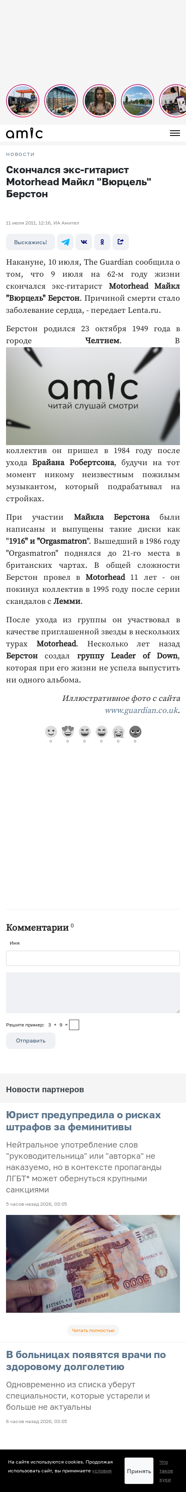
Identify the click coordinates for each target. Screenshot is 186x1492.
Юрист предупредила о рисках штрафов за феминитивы (83, 1120)
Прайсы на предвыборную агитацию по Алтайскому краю (74, 1421)
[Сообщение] (93, 992)
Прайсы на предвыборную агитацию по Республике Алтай (74, 1411)
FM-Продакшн (22, 1381)
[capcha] (74, 1025)
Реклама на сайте (27, 1401)
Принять (139, 1471)
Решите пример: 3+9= (37, 1025)
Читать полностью (93, 1330)
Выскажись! (30, 242)
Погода (14, 1431)
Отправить (30, 1040)
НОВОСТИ (20, 154)
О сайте (15, 1441)
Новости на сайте (27, 1371)
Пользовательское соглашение (43, 1391)
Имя (15, 943)
